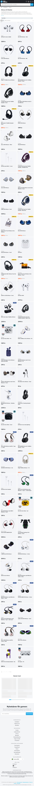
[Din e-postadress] (13, 713)
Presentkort (17, 740)
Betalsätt (17, 735)
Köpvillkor (17, 725)
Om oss (17, 733)
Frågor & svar (17, 723)
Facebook (15, 764)
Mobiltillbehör (5, 7)
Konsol (17, 748)
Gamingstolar (17, 750)
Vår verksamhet (19, 782)
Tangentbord (17, 747)
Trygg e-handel (17, 738)
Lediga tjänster (17, 731)
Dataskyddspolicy (17, 737)
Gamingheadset (17, 752)
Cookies (17, 730)
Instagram (15, 767)
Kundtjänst (17, 721)
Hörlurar (10, 7)
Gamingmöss (17, 745)
